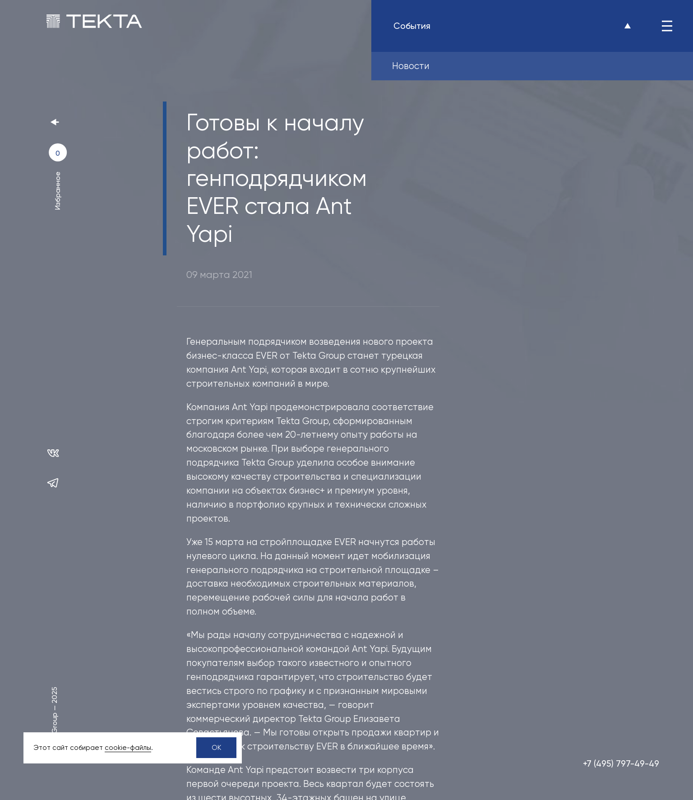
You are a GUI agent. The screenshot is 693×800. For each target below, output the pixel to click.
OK (216, 748)
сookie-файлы (128, 748)
